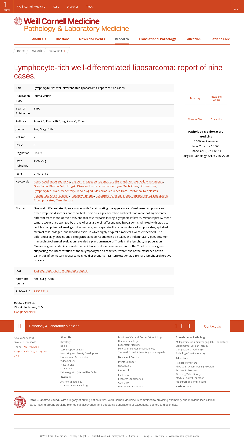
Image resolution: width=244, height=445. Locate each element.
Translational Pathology (157, 39)
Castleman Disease (84, 181)
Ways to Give (67, 364)
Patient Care (220, 39)
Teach (90, 6)
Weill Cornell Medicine (31, 6)
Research (122, 39)
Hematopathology (128, 341)
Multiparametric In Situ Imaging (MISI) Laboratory (202, 342)
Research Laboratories (130, 379)
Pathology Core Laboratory (190, 353)
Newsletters (124, 365)
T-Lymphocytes (44, 200)
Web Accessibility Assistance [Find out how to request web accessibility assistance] (184, 436)
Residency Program (186, 362)
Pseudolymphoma (82, 195)
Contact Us (212, 326)
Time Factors (64, 200)
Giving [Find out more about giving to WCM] (145, 436)
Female (133, 181)
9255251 (40, 291)
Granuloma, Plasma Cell (49, 186)
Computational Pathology (74, 385)
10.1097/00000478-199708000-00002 (59, 271)
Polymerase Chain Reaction (51, 195)
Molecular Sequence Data (110, 191)
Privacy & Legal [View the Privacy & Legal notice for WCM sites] (78, 436)
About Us (39, 39)
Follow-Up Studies (151, 181)
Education (193, 39)
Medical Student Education (190, 378)
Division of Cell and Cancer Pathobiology (140, 337)
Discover (72, 6)
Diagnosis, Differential (112, 181)
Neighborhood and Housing (191, 381)
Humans (94, 186)
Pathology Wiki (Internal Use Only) (78, 372)
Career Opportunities (72, 349)
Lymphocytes (42, 191)
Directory (65, 342)
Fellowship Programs (187, 370)
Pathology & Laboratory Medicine (54, 326)
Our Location (19, 326)
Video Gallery (67, 361)
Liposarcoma (148, 186)
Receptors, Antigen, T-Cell (113, 195)
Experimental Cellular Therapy (192, 345)
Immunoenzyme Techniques (120, 186)
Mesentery (68, 191)
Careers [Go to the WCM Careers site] (133, 436)
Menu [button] (7, 9)
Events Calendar (126, 361)
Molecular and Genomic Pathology (136, 348)
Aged (45, 181)
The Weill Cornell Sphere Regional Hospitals (141, 352)
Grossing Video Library (188, 374)
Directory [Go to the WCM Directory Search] (159, 436)
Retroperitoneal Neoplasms (149, 195)
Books (63, 345)
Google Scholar (24, 312)
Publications (124, 375)
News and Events (92, 39)
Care (56, 6)
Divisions (62, 39)
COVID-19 (123, 382)
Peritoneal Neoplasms (143, 191)
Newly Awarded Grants (130, 386)
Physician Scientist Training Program (195, 366)
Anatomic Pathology (71, 381)
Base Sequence (60, 181)
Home (18, 39)
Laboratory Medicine (129, 344)
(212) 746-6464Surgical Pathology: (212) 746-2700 (30, 351)
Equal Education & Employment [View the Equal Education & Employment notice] (107, 436)
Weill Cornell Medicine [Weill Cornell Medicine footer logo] (122, 422)
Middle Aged (85, 191)
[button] (237, 6)
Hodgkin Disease (77, 186)
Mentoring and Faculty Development (79, 353)
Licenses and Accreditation (74, 357)
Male (56, 191)
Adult (37, 181)
